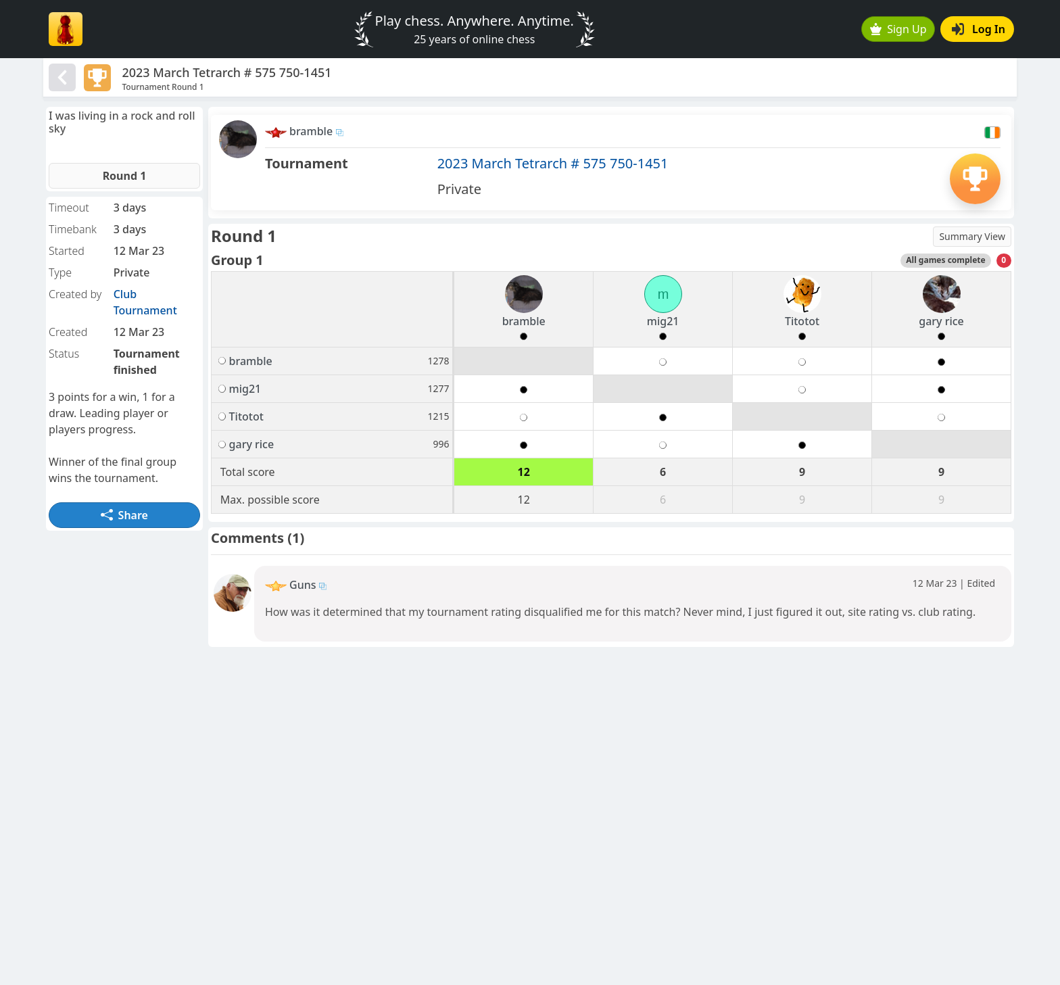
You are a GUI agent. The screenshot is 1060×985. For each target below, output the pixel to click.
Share (124, 515)
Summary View (972, 236)
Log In (978, 29)
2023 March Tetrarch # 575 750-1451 (553, 163)
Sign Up (898, 29)
